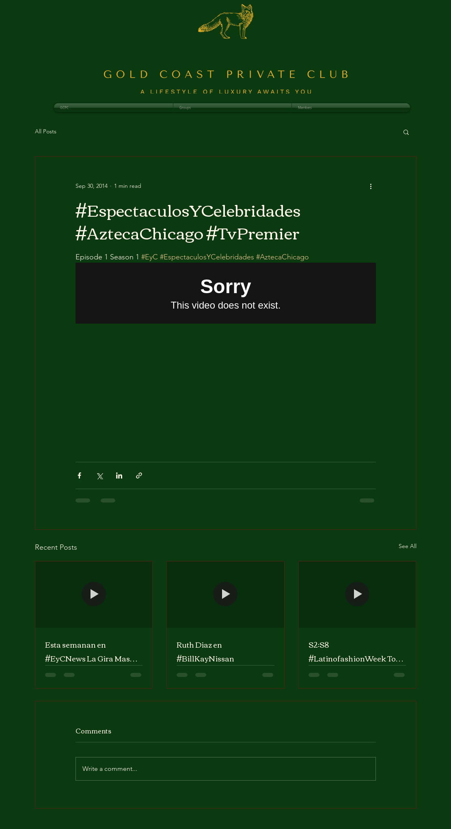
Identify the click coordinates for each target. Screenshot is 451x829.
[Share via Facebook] (79, 475)
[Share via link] (139, 475)
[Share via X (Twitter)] (99, 475)
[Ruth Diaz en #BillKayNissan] (225, 594)
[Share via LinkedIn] (119, 475)
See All (407, 546)
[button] (406, 131)
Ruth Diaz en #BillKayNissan (205, 651)
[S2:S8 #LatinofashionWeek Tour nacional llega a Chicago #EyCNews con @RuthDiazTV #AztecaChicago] (357, 594)
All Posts (45, 131)
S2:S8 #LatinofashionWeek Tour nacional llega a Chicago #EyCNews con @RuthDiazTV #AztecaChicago (356, 651)
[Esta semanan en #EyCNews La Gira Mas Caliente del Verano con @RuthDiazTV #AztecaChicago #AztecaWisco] (94, 594)
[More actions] (371, 186)
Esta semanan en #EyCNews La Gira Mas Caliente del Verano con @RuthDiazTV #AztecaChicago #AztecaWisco (87, 651)
